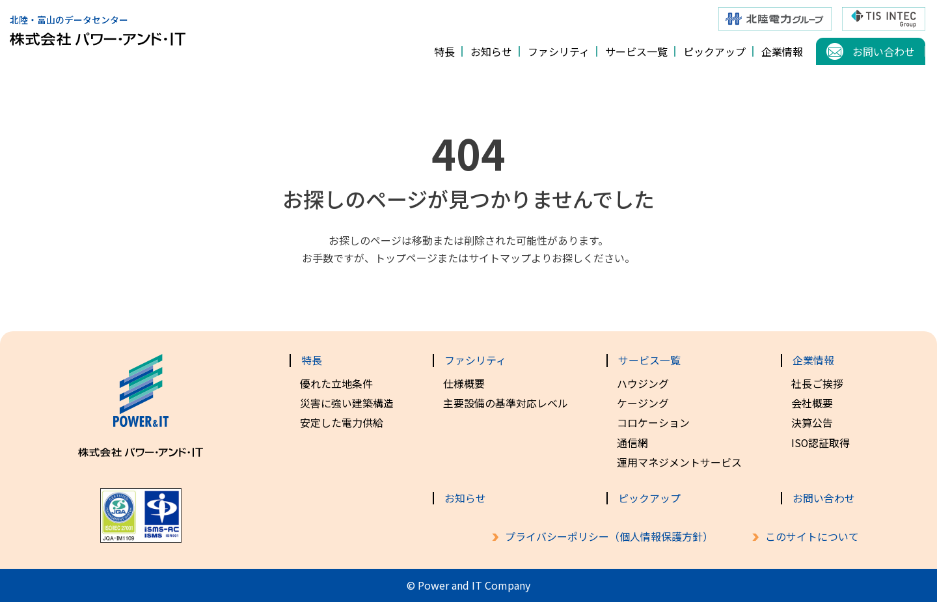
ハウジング (643, 383)
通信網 (632, 442)
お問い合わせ (883, 51)
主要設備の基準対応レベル (505, 403)
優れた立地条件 (336, 383)
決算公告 (812, 422)
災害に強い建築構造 (347, 403)
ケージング (643, 403)
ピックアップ (714, 51)
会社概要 (812, 403)
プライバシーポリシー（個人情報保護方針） (609, 536)
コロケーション (653, 422)
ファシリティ (559, 51)
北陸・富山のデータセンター (97, 25)
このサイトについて (812, 536)
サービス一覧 (636, 51)
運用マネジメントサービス (679, 462)
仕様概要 (464, 383)
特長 (444, 51)
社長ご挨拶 (817, 383)
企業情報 (782, 51)
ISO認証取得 (820, 442)
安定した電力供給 (341, 422)
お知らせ (491, 51)
